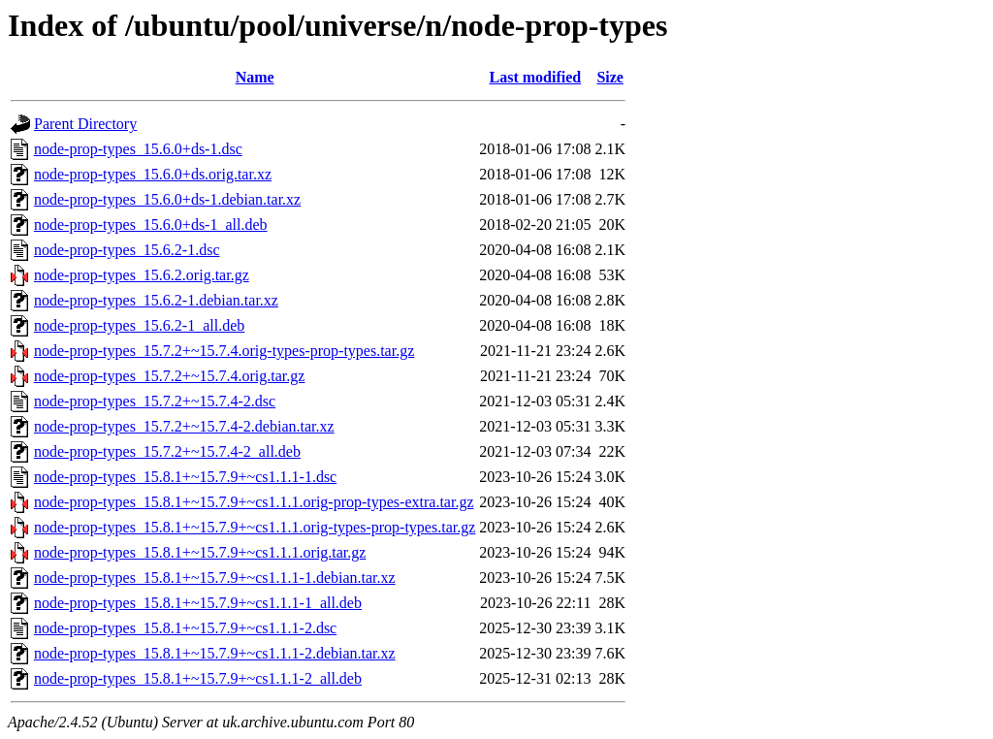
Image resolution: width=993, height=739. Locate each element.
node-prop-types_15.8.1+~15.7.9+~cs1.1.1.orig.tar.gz (200, 552)
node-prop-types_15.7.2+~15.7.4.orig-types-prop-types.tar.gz (224, 350)
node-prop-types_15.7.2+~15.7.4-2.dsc (154, 401)
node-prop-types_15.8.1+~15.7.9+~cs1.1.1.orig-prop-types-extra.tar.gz (253, 502)
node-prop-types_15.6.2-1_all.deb (139, 325)
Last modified (536, 77)
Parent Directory (85, 123)
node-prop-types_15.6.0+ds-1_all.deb (151, 224)
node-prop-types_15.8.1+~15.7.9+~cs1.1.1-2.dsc (185, 628)
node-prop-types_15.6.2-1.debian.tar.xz (156, 300)
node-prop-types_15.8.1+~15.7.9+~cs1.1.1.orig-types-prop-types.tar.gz (254, 527)
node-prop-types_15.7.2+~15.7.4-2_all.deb (167, 451)
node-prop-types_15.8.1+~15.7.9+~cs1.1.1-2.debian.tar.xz (215, 653)
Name (255, 77)
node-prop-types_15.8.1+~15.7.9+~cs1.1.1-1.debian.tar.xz (215, 577)
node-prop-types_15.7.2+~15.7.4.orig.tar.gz (169, 376)
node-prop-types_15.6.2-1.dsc (127, 249)
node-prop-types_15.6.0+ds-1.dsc (138, 149)
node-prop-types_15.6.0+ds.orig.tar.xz (153, 174)
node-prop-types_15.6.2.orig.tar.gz (141, 275)
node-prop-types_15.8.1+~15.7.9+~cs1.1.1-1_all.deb (198, 602)
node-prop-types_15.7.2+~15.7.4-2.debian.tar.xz (184, 426)
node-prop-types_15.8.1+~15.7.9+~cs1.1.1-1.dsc (185, 476)
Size (610, 77)
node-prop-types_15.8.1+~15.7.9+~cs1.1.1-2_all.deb (198, 678)
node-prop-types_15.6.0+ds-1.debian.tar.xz (167, 199)
